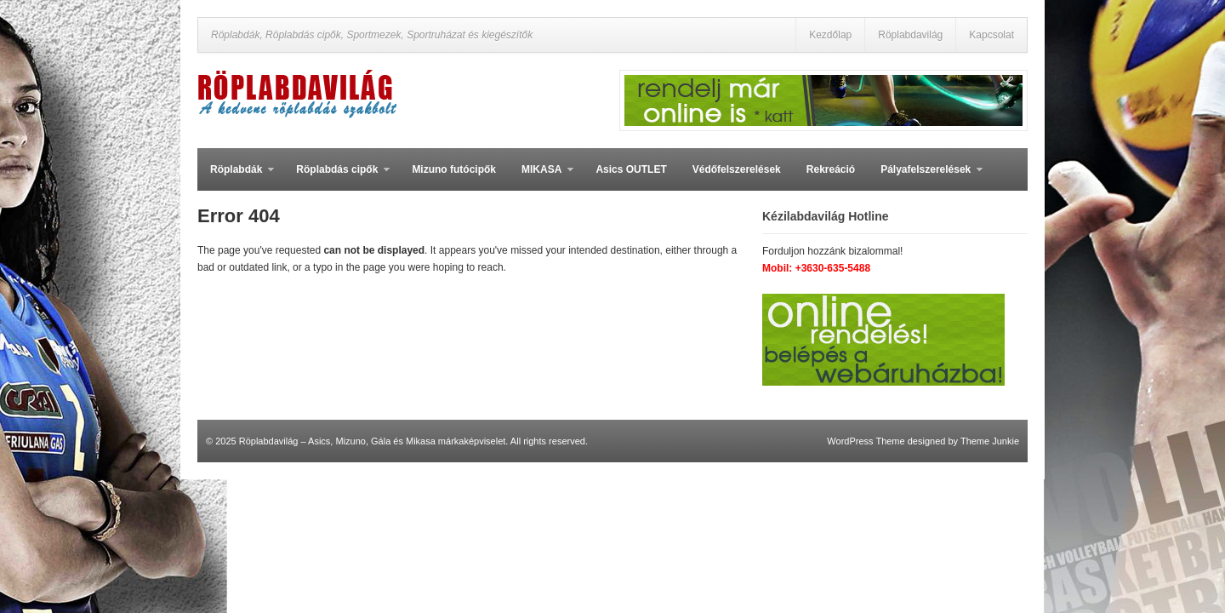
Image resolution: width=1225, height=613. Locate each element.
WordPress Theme (865, 441)
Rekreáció (830, 169)
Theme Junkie (989, 441)
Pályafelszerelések (925, 177)
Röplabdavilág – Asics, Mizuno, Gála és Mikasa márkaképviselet (372, 441)
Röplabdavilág (910, 35)
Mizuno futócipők (454, 169)
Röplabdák (235, 177)
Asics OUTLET (630, 169)
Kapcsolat (991, 35)
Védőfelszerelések (736, 169)
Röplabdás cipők (336, 177)
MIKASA (541, 177)
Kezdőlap (830, 35)
